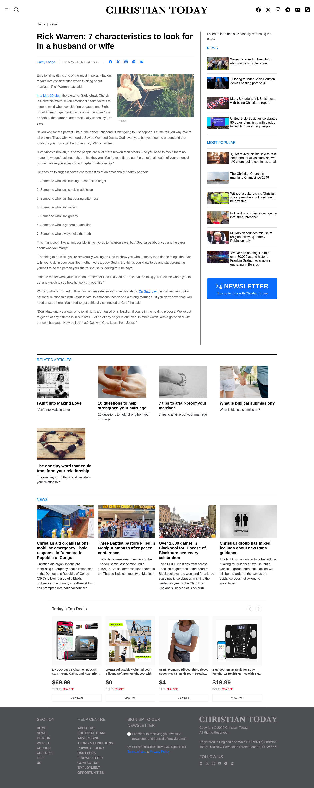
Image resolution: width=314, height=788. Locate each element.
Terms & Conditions (95, 743)
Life (40, 758)
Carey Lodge (46, 62)
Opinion (43, 738)
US (39, 762)
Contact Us (87, 762)
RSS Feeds (86, 753)
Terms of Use (136, 752)
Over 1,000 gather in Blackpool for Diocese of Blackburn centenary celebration (182, 550)
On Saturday (148, 291)
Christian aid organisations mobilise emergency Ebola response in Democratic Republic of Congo (63, 550)
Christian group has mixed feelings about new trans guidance (245, 548)
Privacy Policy (90, 748)
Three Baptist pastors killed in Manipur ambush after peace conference (126, 548)
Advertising (88, 738)
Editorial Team (91, 733)
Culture (44, 753)
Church (44, 748)
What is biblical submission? (247, 403)
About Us (85, 728)
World (43, 743)
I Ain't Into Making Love (59, 403)
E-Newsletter (90, 758)
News (53, 24)
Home (41, 24)
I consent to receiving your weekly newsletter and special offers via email (159, 736)
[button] (6, 10)
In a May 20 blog (48, 95)
